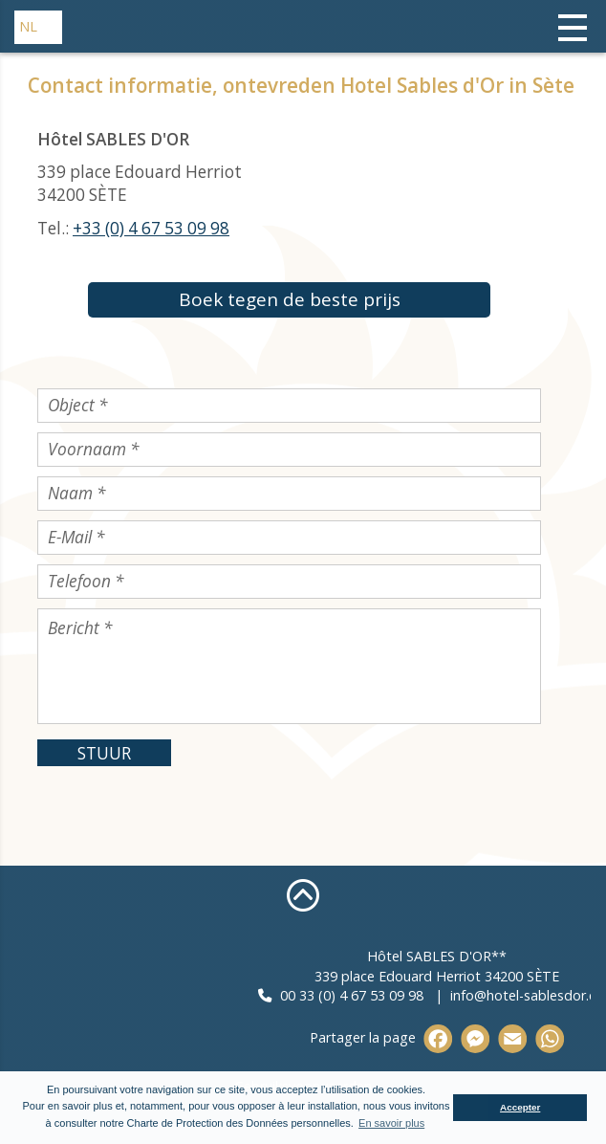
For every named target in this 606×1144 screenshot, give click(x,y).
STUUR (104, 753)
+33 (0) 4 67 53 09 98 (151, 228)
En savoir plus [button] (391, 1123)
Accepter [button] (520, 1107)
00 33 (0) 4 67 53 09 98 (450, 995)
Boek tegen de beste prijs (289, 299)
